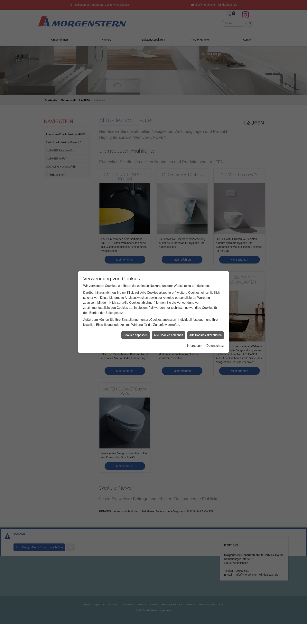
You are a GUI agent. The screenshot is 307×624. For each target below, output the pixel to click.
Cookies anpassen (136, 328)
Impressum (194, 339)
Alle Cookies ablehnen (168, 328)
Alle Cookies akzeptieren (205, 328)
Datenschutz (215, 339)
